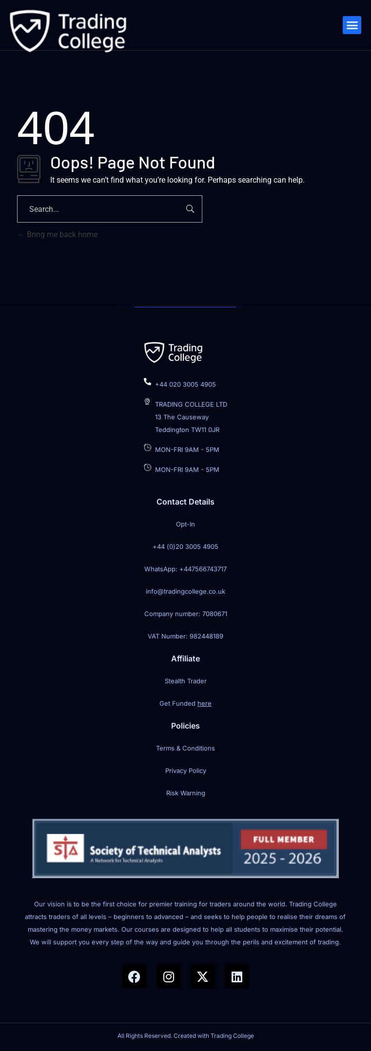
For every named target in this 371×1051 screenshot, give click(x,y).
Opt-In (185, 524)
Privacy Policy (185, 770)
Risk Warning (185, 793)
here (204, 703)
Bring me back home (57, 234)
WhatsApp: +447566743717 (185, 569)
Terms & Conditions (185, 748)
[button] (352, 25)
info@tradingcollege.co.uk (185, 591)
